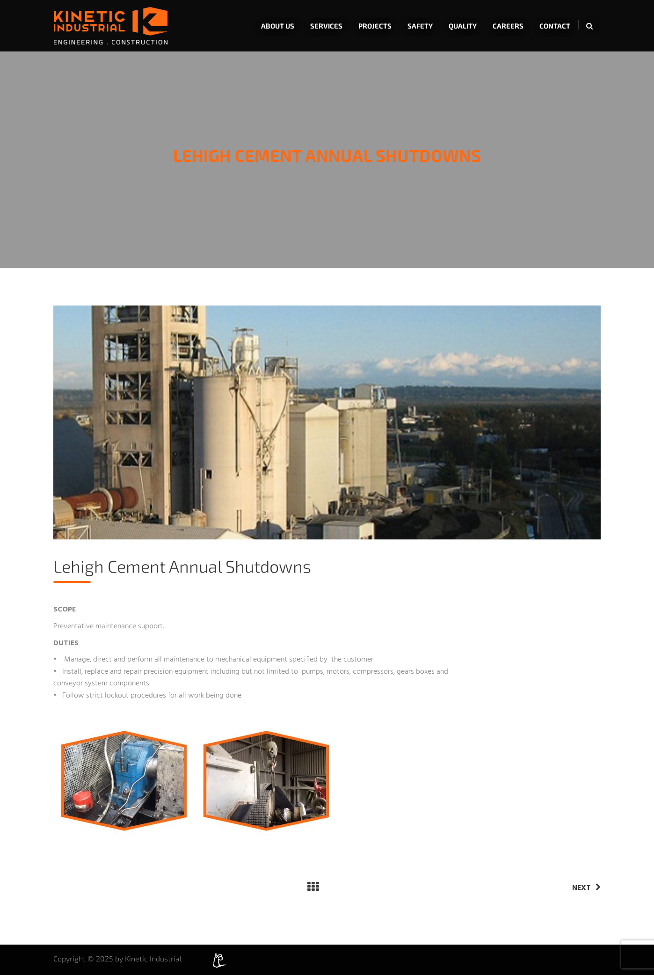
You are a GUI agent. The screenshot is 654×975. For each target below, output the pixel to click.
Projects (375, 26)
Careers (508, 26)
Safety (420, 26)
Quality (463, 26)
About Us (277, 26)
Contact (554, 26)
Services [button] (326, 26)
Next (586, 888)
